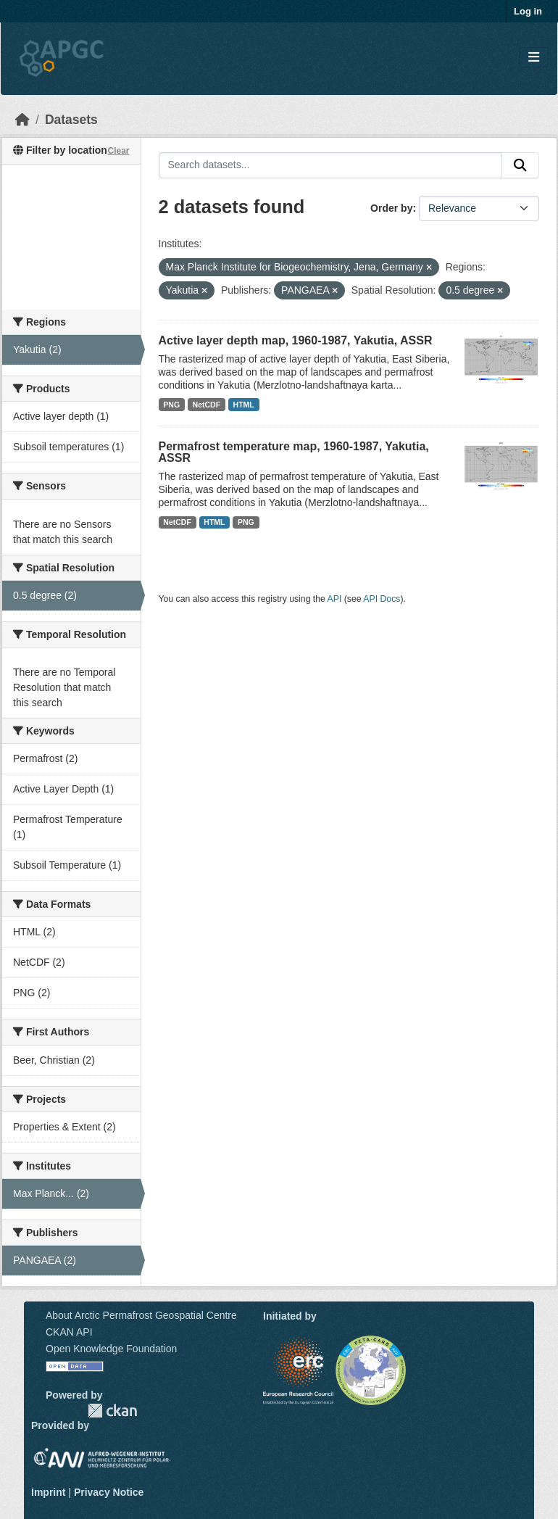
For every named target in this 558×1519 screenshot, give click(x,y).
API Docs (381, 599)
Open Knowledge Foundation (111, 1348)
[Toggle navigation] (534, 57)
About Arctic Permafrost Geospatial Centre (141, 1315)
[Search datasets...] (331, 165)
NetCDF (207, 404)
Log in (528, 11)
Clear (118, 151)
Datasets (71, 119)
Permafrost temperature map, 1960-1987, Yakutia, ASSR (294, 452)
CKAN (112, 1410)
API (335, 599)
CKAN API (69, 1332)
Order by (391, 208)
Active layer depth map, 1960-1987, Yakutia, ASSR (296, 340)
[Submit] (520, 165)
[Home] (22, 119)
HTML (243, 404)
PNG (171, 404)
